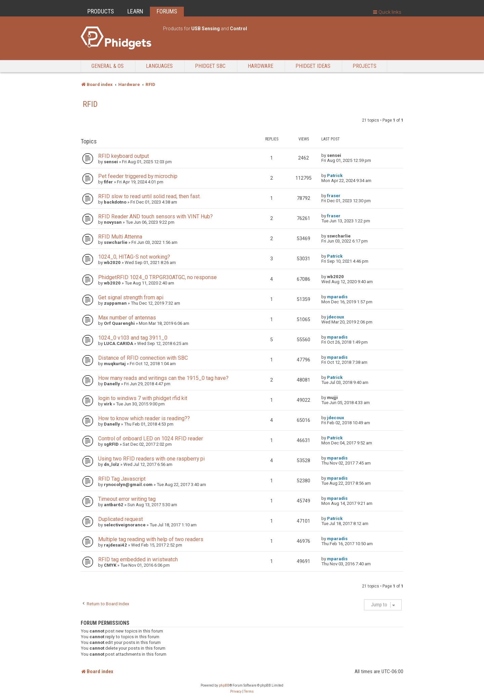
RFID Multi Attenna (120, 236)
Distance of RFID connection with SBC (143, 358)
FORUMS (167, 11)
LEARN (135, 11)
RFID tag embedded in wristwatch (138, 559)
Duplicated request (120, 519)
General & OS (107, 66)
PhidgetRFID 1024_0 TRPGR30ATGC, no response (157, 277)
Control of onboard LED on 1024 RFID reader (150, 438)
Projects (364, 66)
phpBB (224, 685)
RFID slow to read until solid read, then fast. (149, 196)
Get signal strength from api (130, 297)
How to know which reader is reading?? (144, 418)
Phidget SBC (210, 66)
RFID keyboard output (123, 156)
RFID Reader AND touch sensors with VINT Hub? (155, 216)
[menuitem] (236, 692)
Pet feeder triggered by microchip (137, 176)
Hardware (260, 66)
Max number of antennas (127, 317)
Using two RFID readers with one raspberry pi (151, 458)
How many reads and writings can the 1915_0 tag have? (163, 378)
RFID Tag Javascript (122, 479)
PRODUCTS (100, 11)
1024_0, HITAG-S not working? (134, 257)
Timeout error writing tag (127, 499)
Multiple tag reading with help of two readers (150, 539)
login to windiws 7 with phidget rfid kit (142, 398)
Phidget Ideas (312, 66)
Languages (159, 66)
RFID (90, 104)
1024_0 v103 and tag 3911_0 (132, 338)
